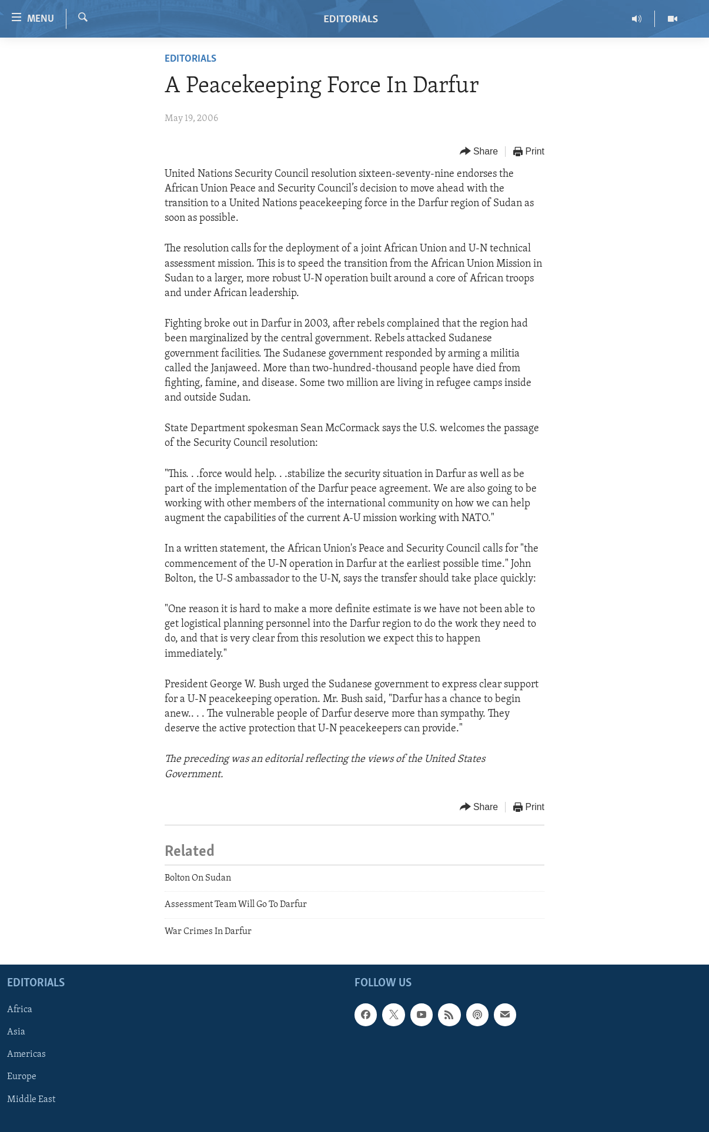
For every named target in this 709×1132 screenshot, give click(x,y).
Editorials (190, 59)
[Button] (479, 152)
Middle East (31, 1099)
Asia (16, 1032)
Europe (21, 1076)
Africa (19, 1010)
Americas (26, 1054)
